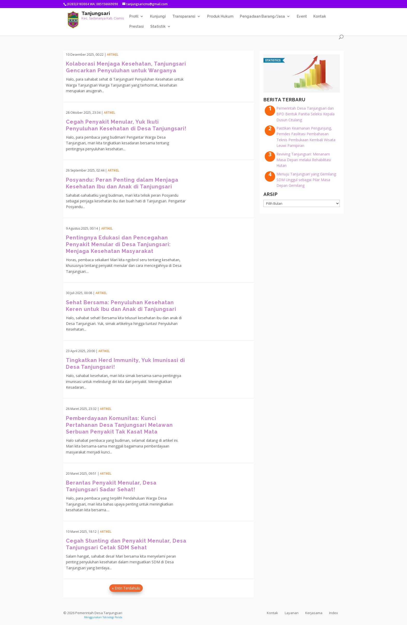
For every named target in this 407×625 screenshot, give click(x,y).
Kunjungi (158, 16)
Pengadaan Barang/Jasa (262, 16)
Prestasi (136, 27)
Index (333, 612)
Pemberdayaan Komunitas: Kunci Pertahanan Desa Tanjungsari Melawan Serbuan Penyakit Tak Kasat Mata (119, 425)
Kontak (319, 16)
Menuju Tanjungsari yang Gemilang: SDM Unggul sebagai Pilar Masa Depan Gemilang (306, 180)
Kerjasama (313, 612)
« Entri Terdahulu (126, 588)
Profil (133, 16)
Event (302, 16)
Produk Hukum (220, 16)
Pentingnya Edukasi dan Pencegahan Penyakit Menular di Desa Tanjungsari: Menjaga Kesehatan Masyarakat (118, 244)
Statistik (158, 27)
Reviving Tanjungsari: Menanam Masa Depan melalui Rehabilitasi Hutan (303, 160)
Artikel (112, 54)
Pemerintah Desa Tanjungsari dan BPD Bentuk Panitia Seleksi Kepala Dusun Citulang (305, 114)
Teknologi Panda (112, 617)
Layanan (292, 612)
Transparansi (183, 16)
